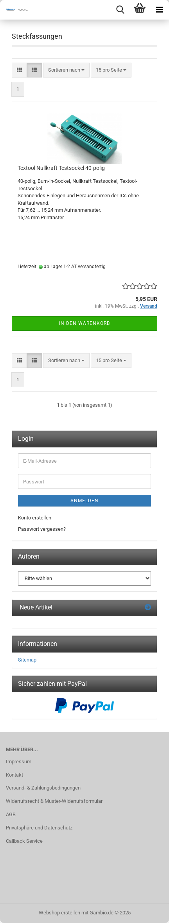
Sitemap (27, 660)
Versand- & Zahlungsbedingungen (43, 788)
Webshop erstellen (59, 913)
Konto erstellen (34, 518)
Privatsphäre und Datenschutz (39, 828)
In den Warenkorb (84, 323)
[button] (19, 70)
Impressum (18, 761)
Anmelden (84, 500)
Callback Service (24, 841)
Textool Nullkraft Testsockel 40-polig (61, 168)
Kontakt (14, 775)
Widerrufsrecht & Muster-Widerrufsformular (54, 801)
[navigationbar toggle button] (159, 10)
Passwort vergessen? (42, 529)
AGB (11, 814)
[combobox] (66, 70)
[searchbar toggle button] (120, 10)
